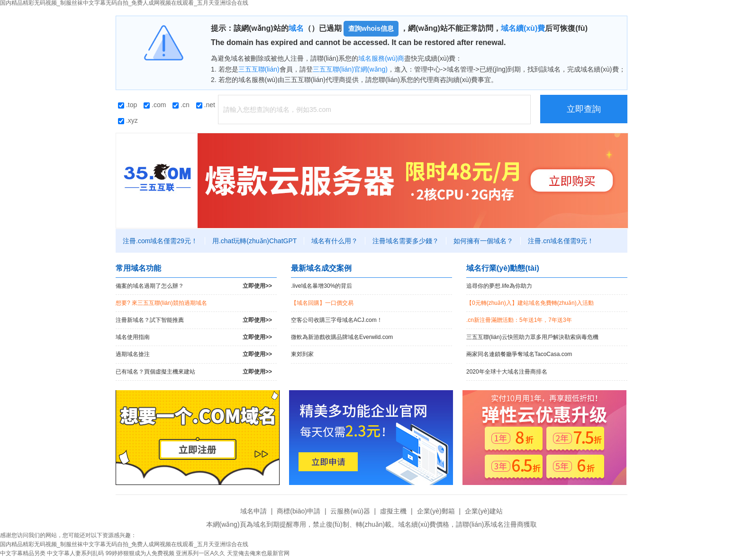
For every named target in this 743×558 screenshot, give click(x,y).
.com (155, 105)
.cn (181, 105)
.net (205, 105)
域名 (296, 28)
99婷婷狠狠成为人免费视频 (140, 553)
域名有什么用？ (334, 241)
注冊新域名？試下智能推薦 (194, 320)
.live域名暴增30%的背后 (321, 286)
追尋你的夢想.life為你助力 (499, 286)
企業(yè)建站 (484, 511)
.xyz (128, 120)
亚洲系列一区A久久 (200, 553)
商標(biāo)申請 (298, 511)
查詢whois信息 (371, 28)
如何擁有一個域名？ (483, 241)
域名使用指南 (194, 337)
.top (127, 105)
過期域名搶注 (194, 354)
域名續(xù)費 (523, 28)
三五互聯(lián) (259, 69)
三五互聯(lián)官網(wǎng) (350, 69)
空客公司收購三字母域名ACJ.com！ (336, 320)
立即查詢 (584, 109)
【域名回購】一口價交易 (322, 303)
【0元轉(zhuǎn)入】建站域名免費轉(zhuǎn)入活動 (530, 303)
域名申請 (253, 511)
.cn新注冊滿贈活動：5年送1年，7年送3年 (519, 320)
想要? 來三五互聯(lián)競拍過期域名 (161, 303)
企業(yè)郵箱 (436, 511)
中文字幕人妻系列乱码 (75, 553)
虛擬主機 (393, 511)
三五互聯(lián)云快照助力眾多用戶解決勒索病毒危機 (532, 337)
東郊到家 (302, 354)
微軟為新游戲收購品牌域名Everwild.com (342, 337)
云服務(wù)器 (350, 511)
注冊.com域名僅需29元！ (160, 241)
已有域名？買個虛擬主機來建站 (194, 371)
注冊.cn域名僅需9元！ (560, 241)
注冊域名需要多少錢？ (405, 241)
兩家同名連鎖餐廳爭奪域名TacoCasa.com (519, 354)
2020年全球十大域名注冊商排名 (506, 371)
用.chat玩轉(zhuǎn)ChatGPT (254, 241)
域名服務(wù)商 (381, 58)
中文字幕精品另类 (22, 553)
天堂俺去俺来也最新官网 (258, 553)
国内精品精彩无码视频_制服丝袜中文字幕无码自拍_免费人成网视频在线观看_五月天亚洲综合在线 (124, 544)
